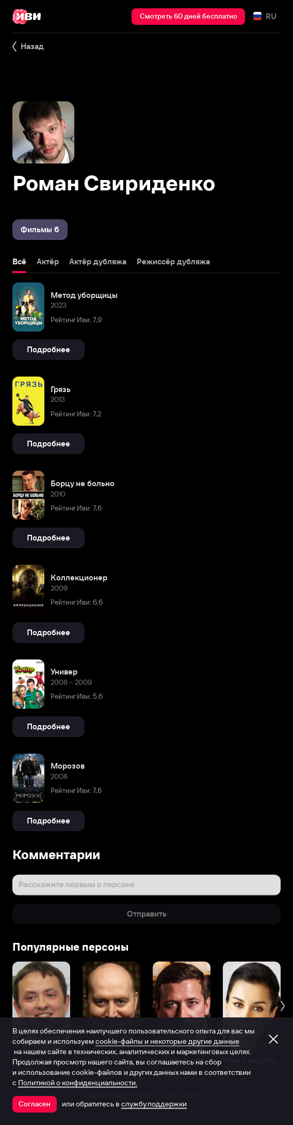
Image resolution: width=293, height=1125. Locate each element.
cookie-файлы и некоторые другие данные (167, 1041)
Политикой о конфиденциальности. (77, 1082)
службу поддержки (154, 1104)
